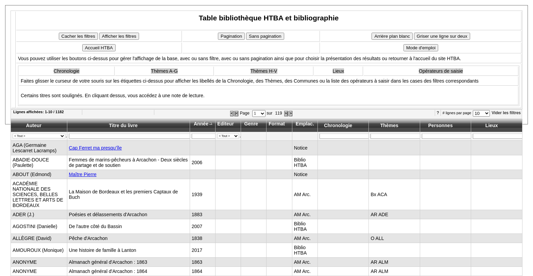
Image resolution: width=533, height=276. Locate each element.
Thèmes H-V (264, 71)
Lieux (338, 71)
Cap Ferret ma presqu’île (95, 148)
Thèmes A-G (164, 71)
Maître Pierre (83, 174)
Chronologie (67, 71)
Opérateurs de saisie (441, 71)
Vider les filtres (506, 112)
